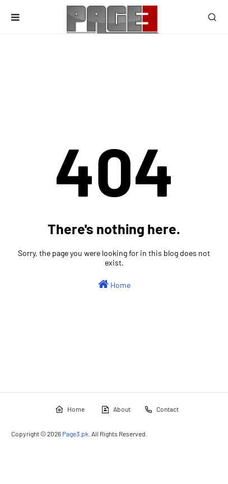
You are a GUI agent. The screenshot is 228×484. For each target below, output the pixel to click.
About (116, 409)
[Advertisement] (119, 65)
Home (114, 284)
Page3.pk (75, 434)
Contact (161, 409)
